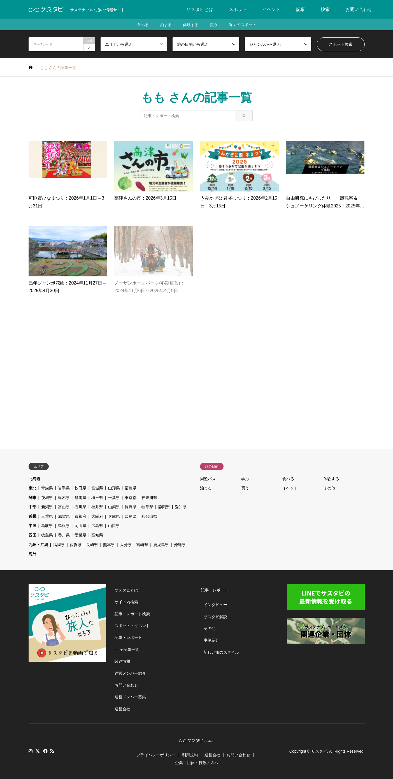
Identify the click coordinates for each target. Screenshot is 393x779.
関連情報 (122, 661)
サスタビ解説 (215, 616)
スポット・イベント (132, 625)
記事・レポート (128, 637)
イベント (271, 9)
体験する (191, 24)
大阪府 (97, 516)
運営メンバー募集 (130, 697)
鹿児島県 (161, 544)
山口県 (114, 525)
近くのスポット (242, 24)
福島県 (130, 488)
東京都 (130, 497)
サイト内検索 (126, 602)
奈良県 (130, 516)
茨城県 (47, 497)
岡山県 (80, 525)
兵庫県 (114, 516)
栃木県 (64, 497)
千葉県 (114, 497)
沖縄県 (180, 544)
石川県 (80, 507)
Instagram (30, 751)
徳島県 (47, 535)
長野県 (130, 507)
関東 (32, 497)
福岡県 (59, 544)
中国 (32, 525)
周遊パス (208, 479)
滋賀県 (64, 516)
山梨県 (114, 507)
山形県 (114, 488)
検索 (325, 9)
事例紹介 (211, 640)
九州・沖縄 (38, 544)
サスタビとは (199, 9)
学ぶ (245, 479)
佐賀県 (76, 544)
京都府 (80, 516)
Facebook (45, 751)
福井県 (97, 507)
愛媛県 (80, 535)
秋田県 (80, 488)
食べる (143, 24)
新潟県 (47, 507)
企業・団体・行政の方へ (196, 762)
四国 (32, 535)
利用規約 (190, 755)
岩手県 (64, 488)
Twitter (37, 751)
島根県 (64, 525)
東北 (32, 488)
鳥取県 (47, 525)
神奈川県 (149, 497)
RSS (52, 751)
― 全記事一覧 (127, 649)
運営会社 (122, 709)
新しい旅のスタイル (221, 652)
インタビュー (215, 604)
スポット (238, 9)
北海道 (34, 479)
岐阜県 (147, 507)
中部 (32, 507)
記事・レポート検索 (132, 614)
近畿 (32, 516)
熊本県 (109, 544)
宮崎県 (142, 544)
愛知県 (181, 507)
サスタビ (319, 751)
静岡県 (164, 507)
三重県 (47, 516)
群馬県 (80, 497)
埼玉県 (97, 497)
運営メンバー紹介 (130, 673)
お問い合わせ (358, 9)
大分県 (126, 544)
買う (214, 24)
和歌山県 (149, 516)
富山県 (64, 507)
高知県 (97, 535)
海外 (32, 554)
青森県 (47, 488)
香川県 (64, 535)
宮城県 (97, 488)
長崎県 (92, 544)
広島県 (97, 525)
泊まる (166, 24)
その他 (329, 488)
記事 (300, 9)
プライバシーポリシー (156, 755)
